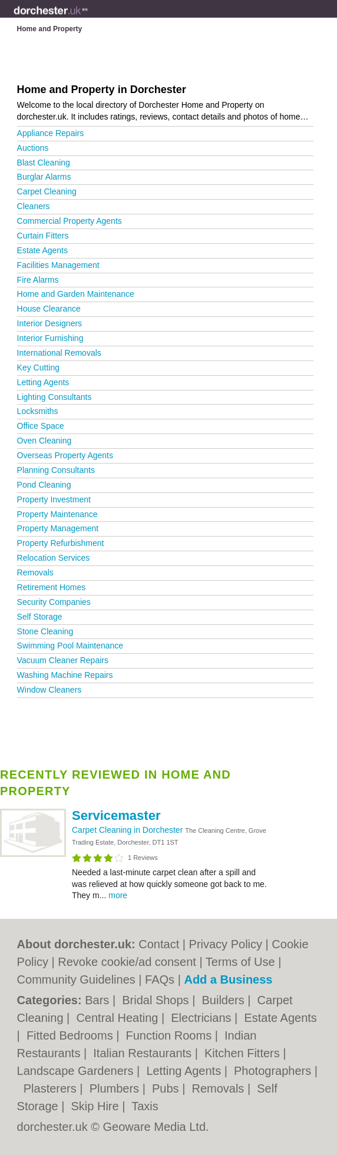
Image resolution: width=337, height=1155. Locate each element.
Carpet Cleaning (47, 191)
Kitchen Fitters (243, 1053)
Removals (35, 572)
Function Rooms (170, 1035)
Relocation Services (53, 557)
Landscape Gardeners (77, 1070)
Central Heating (118, 1017)
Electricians (202, 1017)
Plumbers (116, 1088)
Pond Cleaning (44, 484)
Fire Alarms (38, 279)
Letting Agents (43, 382)
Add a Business (228, 979)
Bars (99, 1000)
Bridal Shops (157, 1000)
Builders (224, 1000)
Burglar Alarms (44, 176)
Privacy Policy (225, 944)
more (117, 895)
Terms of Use (240, 961)
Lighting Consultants (54, 397)
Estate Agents (42, 250)
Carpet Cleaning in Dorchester (128, 830)
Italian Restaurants (143, 1053)
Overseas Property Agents (65, 455)
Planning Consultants (56, 470)
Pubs (167, 1088)
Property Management (58, 528)
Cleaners (33, 206)
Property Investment (54, 499)
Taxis (144, 1106)
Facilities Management (58, 265)
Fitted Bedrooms (71, 1035)
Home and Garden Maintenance (75, 294)
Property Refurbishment (60, 543)
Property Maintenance (57, 514)
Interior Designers (49, 323)
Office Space (40, 426)
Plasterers (52, 1088)
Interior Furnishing (50, 338)
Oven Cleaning (44, 440)
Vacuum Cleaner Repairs (62, 660)
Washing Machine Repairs (65, 675)
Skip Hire (97, 1106)
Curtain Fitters (43, 235)
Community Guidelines (76, 979)
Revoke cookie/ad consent (127, 961)
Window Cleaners (49, 689)
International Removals (59, 353)
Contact (158, 944)
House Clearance (49, 308)
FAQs (159, 979)
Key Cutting (38, 367)
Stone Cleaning (45, 631)
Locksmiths (37, 411)
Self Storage (39, 616)
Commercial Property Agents (69, 221)
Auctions (33, 148)
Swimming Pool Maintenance (70, 645)
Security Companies (54, 602)
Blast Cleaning (43, 162)
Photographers (274, 1070)
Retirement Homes (51, 587)
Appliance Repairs (50, 133)
